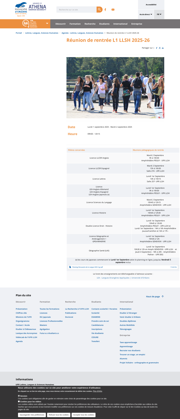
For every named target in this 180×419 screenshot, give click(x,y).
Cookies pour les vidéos (30, 402)
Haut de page (153, 296)
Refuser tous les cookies (59, 415)
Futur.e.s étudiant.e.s (49, 333)
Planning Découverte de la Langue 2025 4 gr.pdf (87, 267)
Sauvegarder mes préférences (32, 415)
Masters (43, 325)
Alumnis (123, 358)
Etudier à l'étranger (128, 313)
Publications (70, 313)
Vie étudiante (97, 333)
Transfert (95, 341)
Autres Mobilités (127, 325)
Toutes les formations (49, 309)
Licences (43, 313)
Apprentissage (126, 346)
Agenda (19, 341)
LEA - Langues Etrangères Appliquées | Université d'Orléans (123, 278)
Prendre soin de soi (100, 321)
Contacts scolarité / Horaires (104, 309)
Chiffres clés (21, 313)
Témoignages (126, 329)
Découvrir (61, 23)
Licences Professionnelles (51, 321)
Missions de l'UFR (24, 317)
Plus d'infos (97, 391)
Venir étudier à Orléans (130, 317)
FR (159, 14)
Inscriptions (96, 329)
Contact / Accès (23, 325)
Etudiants (104, 23)
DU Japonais (45, 317)
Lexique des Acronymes (26, 333)
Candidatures (97, 325)
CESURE (94, 337)
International (120, 23)
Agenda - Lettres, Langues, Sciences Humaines (82, 33)
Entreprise (136, 23)
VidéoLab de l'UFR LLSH (26, 337)
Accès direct (145, 14)
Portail (19, 33)
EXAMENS (95, 317)
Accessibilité (151, 4)
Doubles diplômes (128, 321)
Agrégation (45, 329)
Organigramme (22, 321)
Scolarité (95, 313)
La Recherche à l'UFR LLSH (77, 309)
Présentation (21, 309)
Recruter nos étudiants (130, 350)
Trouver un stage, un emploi (132, 354)
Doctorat (69, 317)
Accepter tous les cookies (83, 415)
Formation (75, 23)
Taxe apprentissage (128, 342)
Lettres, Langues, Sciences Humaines (41, 33)
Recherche (90, 23)
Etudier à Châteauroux (26, 329)
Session (23, 396)
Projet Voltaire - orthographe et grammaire (139, 362)
